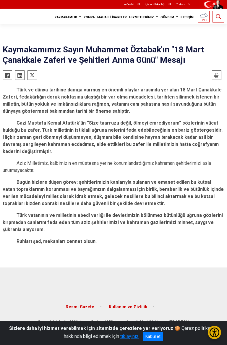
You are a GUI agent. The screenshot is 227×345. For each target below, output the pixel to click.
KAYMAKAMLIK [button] (66, 17)
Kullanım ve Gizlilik (128, 306)
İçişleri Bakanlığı (155, 4)
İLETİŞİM (187, 17)
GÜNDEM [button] (167, 17)
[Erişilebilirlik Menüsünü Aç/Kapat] (214, 332)
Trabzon (180, 4)
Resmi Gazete (80, 306)
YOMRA (89, 17)
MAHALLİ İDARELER (112, 17)
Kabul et (152, 336)
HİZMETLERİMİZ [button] (141, 17)
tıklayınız (129, 336)
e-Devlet (129, 4)
